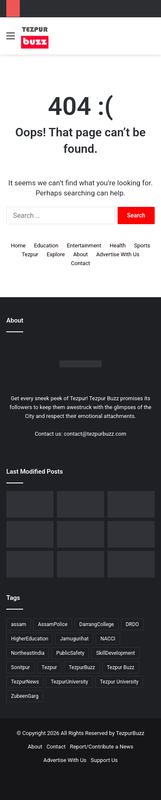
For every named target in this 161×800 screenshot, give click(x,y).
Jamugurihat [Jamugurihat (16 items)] (74, 639)
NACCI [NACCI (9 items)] (107, 639)
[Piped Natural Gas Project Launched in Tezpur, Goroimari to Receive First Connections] (131, 534)
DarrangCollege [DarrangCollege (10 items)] (96, 624)
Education (46, 245)
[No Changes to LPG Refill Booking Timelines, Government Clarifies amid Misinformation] (30, 534)
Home (18, 245)
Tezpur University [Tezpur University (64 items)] (119, 682)
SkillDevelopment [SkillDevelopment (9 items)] (115, 653)
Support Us (104, 760)
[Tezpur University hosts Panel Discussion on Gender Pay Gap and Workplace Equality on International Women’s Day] (131, 564)
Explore (56, 254)
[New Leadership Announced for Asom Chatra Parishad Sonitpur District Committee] (80, 534)
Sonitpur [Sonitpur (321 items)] (20, 667)
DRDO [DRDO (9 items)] (132, 624)
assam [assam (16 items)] (18, 624)
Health (118, 245)
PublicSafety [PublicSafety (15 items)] (70, 653)
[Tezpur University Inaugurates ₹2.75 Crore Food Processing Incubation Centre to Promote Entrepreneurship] (30, 564)
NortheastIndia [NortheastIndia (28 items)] (27, 653)
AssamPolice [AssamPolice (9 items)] (52, 624)
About (80, 254)
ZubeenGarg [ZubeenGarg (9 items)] (24, 696)
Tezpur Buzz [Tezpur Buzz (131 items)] (120, 667)
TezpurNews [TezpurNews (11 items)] (25, 682)
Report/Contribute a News (102, 746)
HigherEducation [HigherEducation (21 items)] (29, 639)
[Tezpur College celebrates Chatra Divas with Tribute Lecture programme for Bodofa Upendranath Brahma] (131, 504)
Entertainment (84, 245)
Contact (80, 263)
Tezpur (29, 254)
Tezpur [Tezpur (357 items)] (49, 667)
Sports (142, 245)
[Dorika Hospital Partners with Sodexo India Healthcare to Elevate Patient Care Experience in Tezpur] (30, 504)
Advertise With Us (117, 254)
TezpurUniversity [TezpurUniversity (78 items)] (69, 682)
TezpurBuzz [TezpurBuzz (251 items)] (82, 667)
